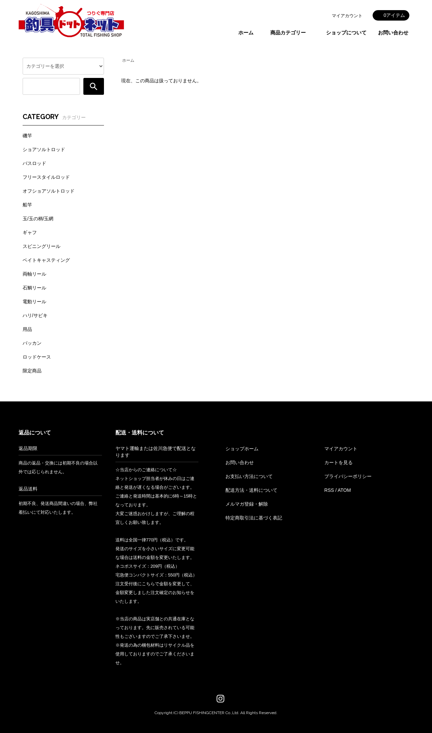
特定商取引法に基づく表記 (253, 517)
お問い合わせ (393, 32)
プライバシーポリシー (348, 476)
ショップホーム (242, 448)
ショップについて (346, 32)
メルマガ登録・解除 (246, 504)
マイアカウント (347, 15)
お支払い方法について (249, 476)
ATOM (344, 490)
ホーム (245, 32)
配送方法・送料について (251, 490)
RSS (329, 490)
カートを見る (338, 462)
